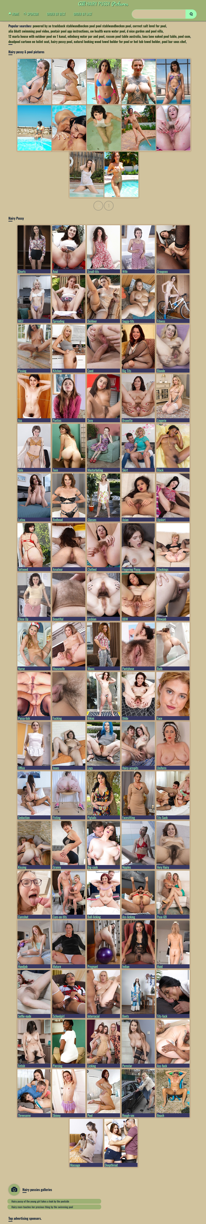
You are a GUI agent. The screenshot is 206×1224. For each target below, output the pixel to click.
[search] (191, 14)
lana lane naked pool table (159, 36)
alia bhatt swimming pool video (28, 31)
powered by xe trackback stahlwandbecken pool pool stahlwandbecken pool (82, 26)
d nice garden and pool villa (145, 31)
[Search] (164, 14)
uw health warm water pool (107, 31)
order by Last (82, 14)
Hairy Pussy (103, 3)
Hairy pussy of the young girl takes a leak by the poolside (40, 1201)
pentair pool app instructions (70, 31)
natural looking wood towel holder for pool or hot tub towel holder (117, 41)
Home (15, 14)
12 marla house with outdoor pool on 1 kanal (37, 36)
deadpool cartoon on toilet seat (28, 41)
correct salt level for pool (149, 26)
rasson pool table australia (123, 36)
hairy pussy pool (61, 41)
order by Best (56, 14)
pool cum (184, 36)
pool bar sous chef (174, 41)
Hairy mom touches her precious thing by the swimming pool (42, 1207)
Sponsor (32, 14)
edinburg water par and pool (85, 36)
